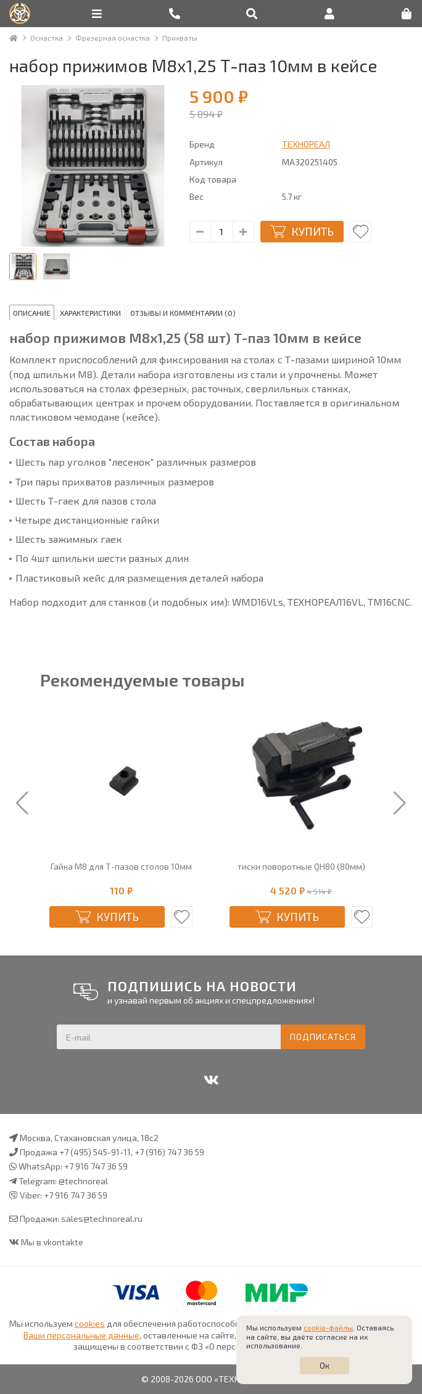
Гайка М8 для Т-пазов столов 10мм (121, 867)
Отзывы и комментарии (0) (183, 312)
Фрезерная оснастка (112, 37)
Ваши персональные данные (81, 1335)
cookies (90, 1323)
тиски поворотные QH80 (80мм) (301, 867)
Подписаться (323, 1036)
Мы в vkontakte (52, 1242)
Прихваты (179, 37)
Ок (324, 1365)
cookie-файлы (328, 1327)
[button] (22, 804)
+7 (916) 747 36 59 (169, 1152)
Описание (32, 312)
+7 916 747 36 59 (96, 1166)
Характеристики (90, 312)
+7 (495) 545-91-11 (95, 1152)
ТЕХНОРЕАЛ (306, 144)
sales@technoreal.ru (102, 1218)
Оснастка (46, 37)
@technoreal (83, 1181)
